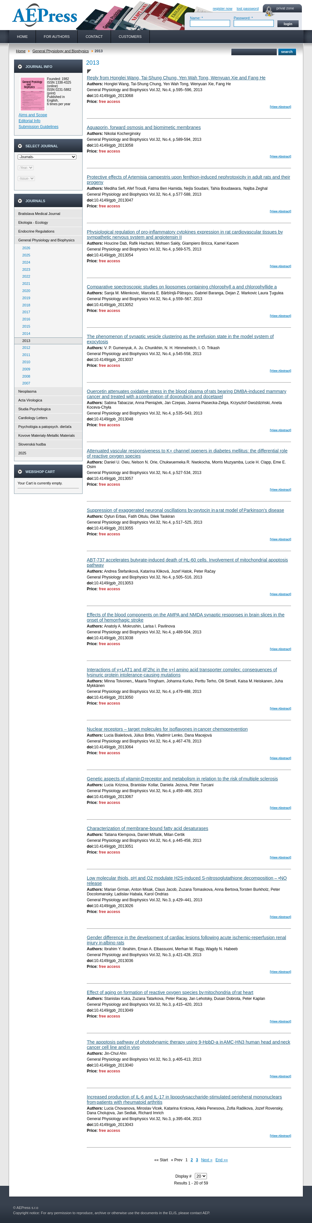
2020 (24, 291)
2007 (24, 383)
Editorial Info (29, 121)
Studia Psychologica (34, 409)
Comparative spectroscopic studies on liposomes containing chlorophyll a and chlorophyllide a (182, 286)
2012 (24, 348)
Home (20, 51)
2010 (24, 362)
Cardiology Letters (32, 418)
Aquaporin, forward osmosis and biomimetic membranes (144, 127)
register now (222, 8)
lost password (247, 8)
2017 (24, 312)
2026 (24, 248)
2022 (24, 276)
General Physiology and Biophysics (60, 51)
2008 (24, 376)
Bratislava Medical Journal (39, 214)
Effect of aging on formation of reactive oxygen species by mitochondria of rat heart (170, 992)
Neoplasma (27, 391)
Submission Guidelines (38, 126)
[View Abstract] (280, 106)
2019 (24, 298)
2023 (24, 269)
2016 (24, 319)
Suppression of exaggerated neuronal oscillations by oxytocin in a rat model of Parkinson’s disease (185, 510)
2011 (24, 355)
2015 (24, 326)
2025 (24, 255)
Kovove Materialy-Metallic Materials (46, 435)
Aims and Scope (33, 115)
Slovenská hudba (32, 444)
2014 (24, 333)
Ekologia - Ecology (33, 222)
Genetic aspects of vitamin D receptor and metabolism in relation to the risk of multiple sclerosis (182, 778)
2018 (24, 305)
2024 (24, 262)
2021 (24, 283)
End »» (221, 1160)
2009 (24, 369)
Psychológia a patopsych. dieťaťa (44, 427)
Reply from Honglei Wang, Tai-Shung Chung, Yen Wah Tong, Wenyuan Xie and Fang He (176, 77)
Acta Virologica (30, 400)
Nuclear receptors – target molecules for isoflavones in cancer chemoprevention (167, 729)
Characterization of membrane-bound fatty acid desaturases (147, 828)
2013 (24, 341)
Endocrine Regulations (36, 231)
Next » (206, 1160)
